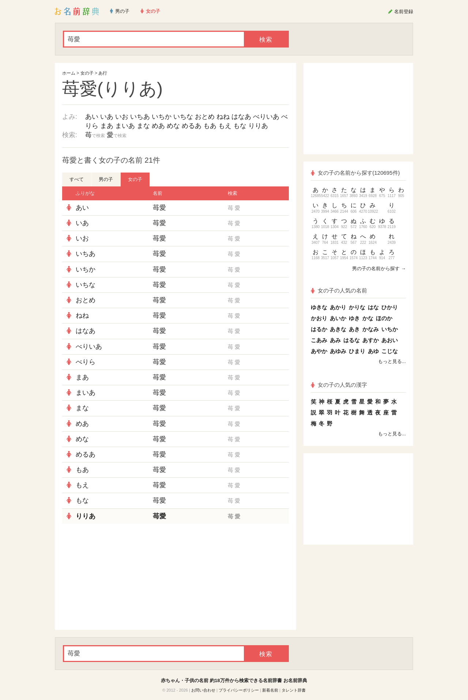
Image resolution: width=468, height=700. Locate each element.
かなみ (370, 329)
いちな (183, 116)
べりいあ (266, 116)
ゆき (354, 318)
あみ (335, 340)
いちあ (140, 116)
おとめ (205, 116)
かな (367, 318)
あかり (338, 307)
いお (121, 116)
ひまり (357, 351)
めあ (158, 125)
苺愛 (159, 207)
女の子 (87, 73)
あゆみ (338, 351)
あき (354, 329)
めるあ (191, 125)
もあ (209, 125)
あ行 (102, 73)
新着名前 (270, 690)
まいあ (125, 125)
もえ (224, 125)
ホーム (68, 73)
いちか (161, 116)
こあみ (319, 340)
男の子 (106, 179)
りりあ (258, 125)
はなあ (241, 116)
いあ (106, 116)
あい (91, 116)
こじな (389, 351)
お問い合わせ (203, 690)
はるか (319, 329)
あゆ (373, 351)
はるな (351, 340)
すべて (76, 179)
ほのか (384, 318)
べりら (85, 362)
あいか (338, 318)
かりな (357, 307)
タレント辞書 (294, 690)
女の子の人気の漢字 (339, 385)
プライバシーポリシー (239, 690)
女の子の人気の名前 (339, 290)
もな (239, 125)
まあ (106, 125)
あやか (319, 351)
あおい (389, 340)
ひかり (389, 307)
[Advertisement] (117, 577)
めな (173, 125)
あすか (370, 340)
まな (143, 125)
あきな (338, 329)
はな (373, 307)
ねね (223, 116)
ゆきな (319, 307)
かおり (319, 318)
